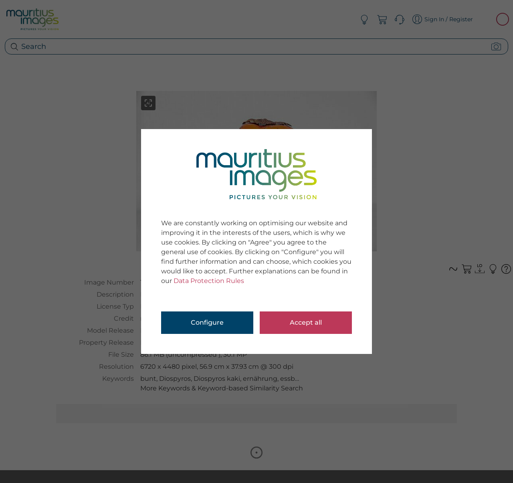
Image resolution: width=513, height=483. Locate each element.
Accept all (306, 322)
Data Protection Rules (209, 281)
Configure (207, 322)
